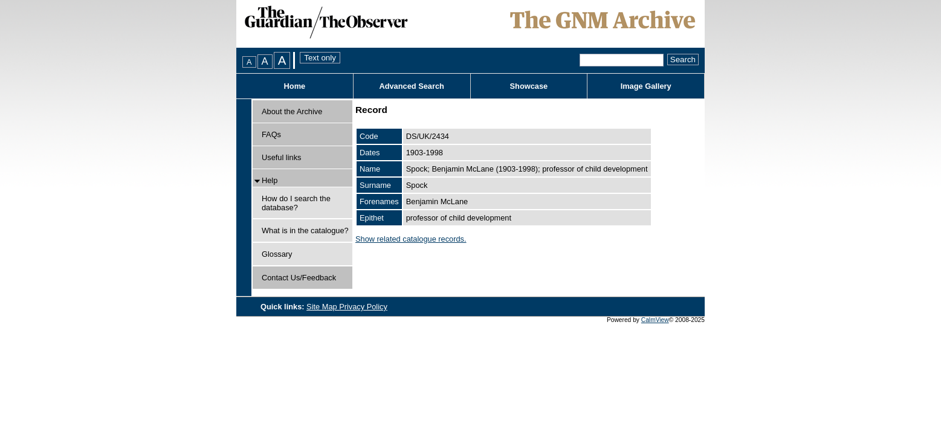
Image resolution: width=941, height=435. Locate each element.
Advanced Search (411, 86)
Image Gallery (646, 86)
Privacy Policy (363, 306)
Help (269, 180)
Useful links (281, 157)
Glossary (277, 254)
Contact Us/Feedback (299, 277)
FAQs (271, 134)
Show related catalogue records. (411, 238)
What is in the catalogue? (305, 230)
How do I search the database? (296, 203)
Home (295, 86)
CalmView (655, 320)
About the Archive (292, 111)
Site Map (322, 306)
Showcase (529, 86)
